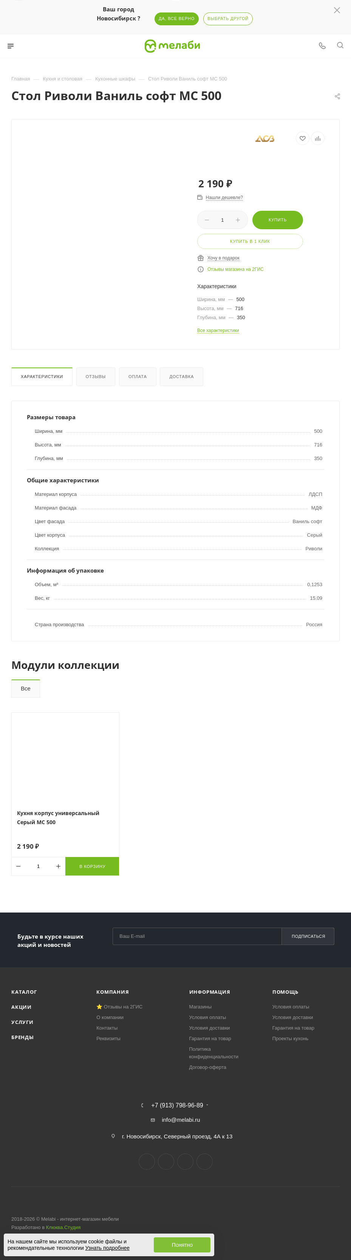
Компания (112, 991)
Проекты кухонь (290, 1038)
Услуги (22, 1022)
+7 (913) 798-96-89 (177, 1105)
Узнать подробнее (107, 1248)
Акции (21, 1007)
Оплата (137, 376)
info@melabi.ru (181, 1119)
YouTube (185, 1161)
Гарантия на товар (210, 1038)
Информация (209, 991)
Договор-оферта (208, 1067)
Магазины (200, 1007)
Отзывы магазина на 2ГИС (235, 269)
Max (204, 1161)
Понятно (182, 1245)
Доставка (181, 376)
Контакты (107, 1028)
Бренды (22, 1037)
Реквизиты (108, 1038)
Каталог (24, 991)
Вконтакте (147, 1161)
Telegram (166, 1161)
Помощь (285, 991)
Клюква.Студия (63, 1227)
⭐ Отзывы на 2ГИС (119, 1007)
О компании (110, 1017)
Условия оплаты (207, 1017)
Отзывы (96, 376)
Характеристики (42, 376)
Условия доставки (209, 1028)
